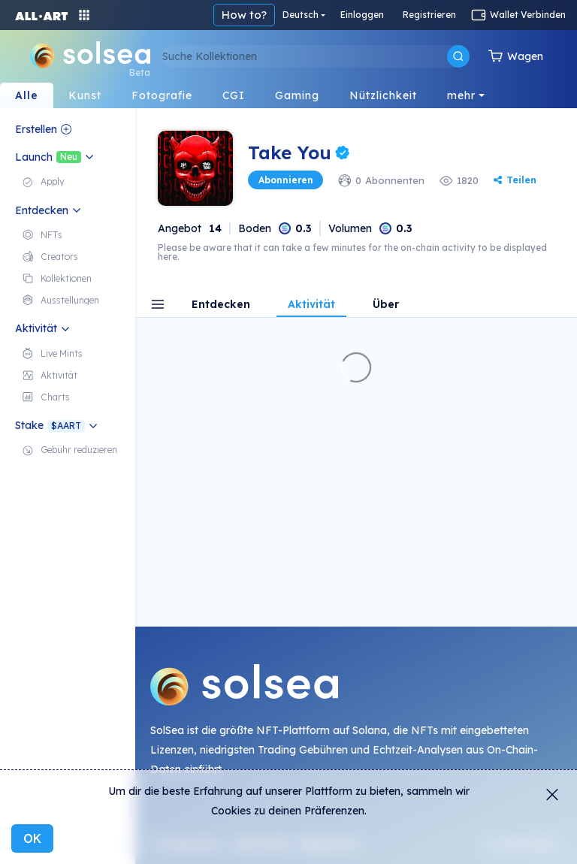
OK (32, 838)
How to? (244, 15)
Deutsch (300, 14)
